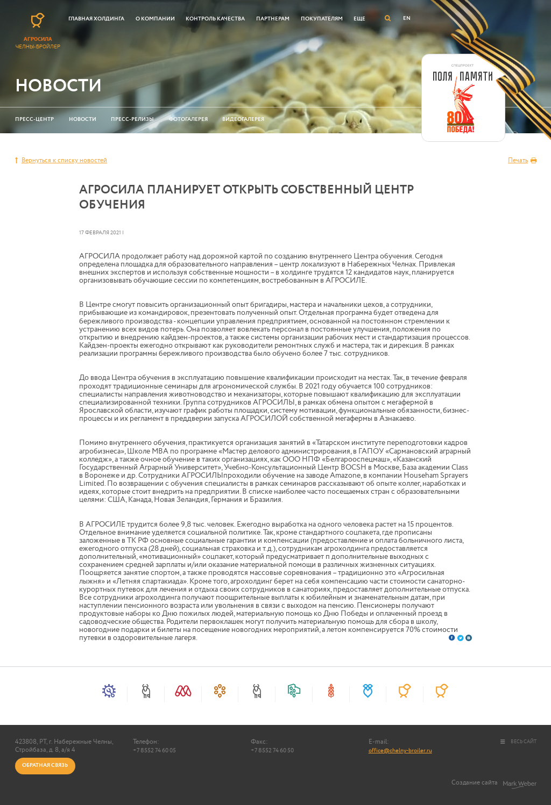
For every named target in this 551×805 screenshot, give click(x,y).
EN (407, 18)
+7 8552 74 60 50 (272, 751)
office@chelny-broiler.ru (400, 751)
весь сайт (518, 741)
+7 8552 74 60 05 (154, 751)
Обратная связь (45, 765)
